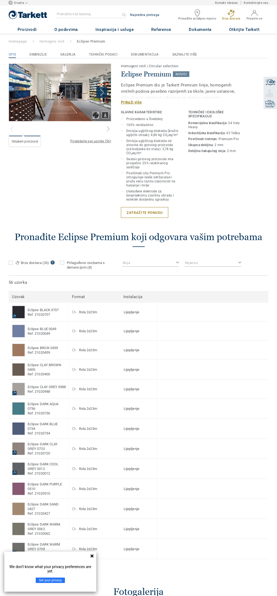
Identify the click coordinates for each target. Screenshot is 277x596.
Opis (12, 54)
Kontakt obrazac (226, 3)
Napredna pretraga (144, 15)
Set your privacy (50, 580)
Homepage (18, 41)
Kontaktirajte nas (256, 3)
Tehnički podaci (103, 54)
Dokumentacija (145, 54)
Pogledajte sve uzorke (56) (90, 141)
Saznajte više (184, 54)
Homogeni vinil (51, 41)
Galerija (67, 54)
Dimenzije (38, 54)
